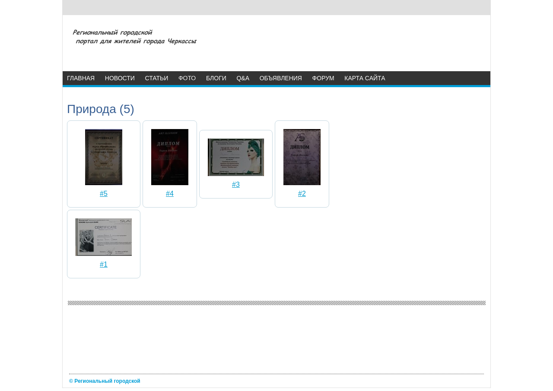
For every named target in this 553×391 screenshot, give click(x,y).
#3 (236, 184)
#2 (302, 193)
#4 (170, 193)
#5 (104, 193)
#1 (104, 264)
